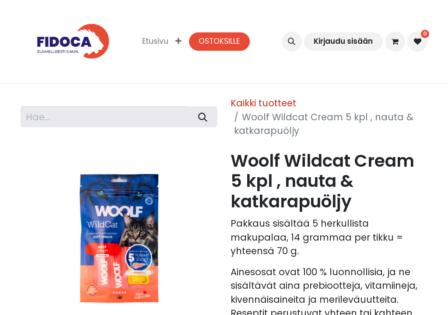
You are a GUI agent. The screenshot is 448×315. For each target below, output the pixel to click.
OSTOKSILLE (219, 41)
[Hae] (203, 116)
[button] (292, 42)
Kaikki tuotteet (263, 103)
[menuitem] (155, 41)
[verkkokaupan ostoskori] (395, 42)
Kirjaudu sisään (343, 41)
